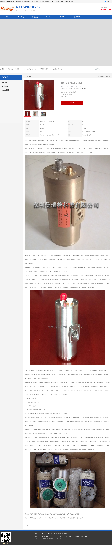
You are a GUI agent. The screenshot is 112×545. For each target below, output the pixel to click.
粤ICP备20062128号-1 (62, 536)
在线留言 (63, 17)
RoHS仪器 (5, 90)
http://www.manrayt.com (30, 525)
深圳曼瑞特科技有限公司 (74, 536)
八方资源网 (43, 539)
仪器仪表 (69, 88)
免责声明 (48, 539)
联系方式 (77, 17)
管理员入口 (54, 539)
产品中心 (21, 17)
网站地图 (59, 539)
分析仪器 (75, 88)
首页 (7, 17)
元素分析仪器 (82, 88)
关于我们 (49, 17)
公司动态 (35, 17)
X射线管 (5, 82)
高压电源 (5, 86)
